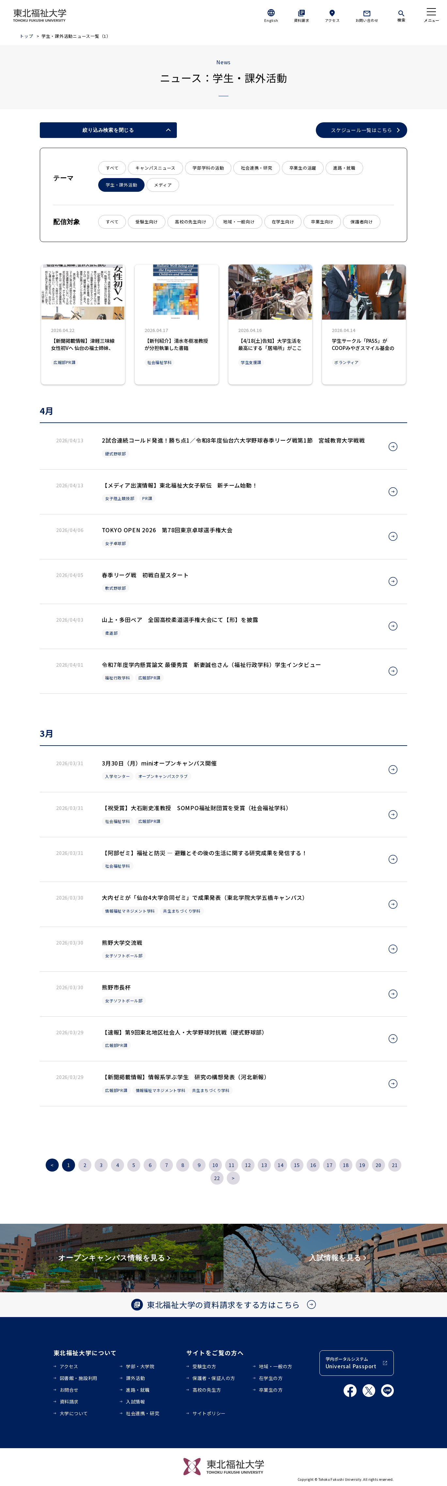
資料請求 (301, 20)
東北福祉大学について (85, 1353)
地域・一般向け (238, 222)
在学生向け (283, 222)
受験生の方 (204, 1366)
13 (264, 1164)
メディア (163, 185)
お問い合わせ (367, 20)
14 (281, 1164)
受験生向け (146, 222)
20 (378, 1164)
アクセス (332, 20)
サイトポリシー (209, 1413)
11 (232, 1164)
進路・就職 (344, 168)
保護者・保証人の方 (214, 1378)
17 (329, 1164)
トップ (26, 36)
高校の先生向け (190, 222)
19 (362, 1164)
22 (217, 1178)
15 (297, 1164)
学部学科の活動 (208, 168)
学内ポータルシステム (351, 1363)
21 (395, 1164)
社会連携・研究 (256, 168)
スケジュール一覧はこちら (361, 130)
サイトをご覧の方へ (215, 1353)
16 (313, 1164)
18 (346, 1164)
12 (248, 1164)
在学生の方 (271, 1378)
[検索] (401, 15)
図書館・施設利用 (79, 1378)
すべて (112, 168)
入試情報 (135, 1401)
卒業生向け (322, 222)
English (271, 20)
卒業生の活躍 (302, 168)
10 (215, 1164)
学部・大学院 (140, 1366)
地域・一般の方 (275, 1366)
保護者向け (361, 222)
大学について (74, 1413)
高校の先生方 (207, 1389)
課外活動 (135, 1378)
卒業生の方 (271, 1389)
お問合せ (69, 1389)
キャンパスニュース (155, 168)
